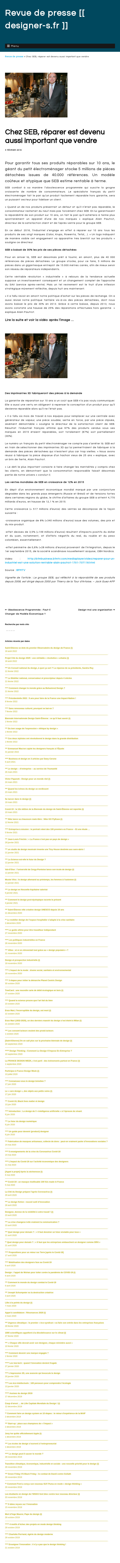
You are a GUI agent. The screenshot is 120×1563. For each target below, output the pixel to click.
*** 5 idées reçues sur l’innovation (21, 1504)
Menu (15, 46)
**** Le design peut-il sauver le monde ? (24, 1454)
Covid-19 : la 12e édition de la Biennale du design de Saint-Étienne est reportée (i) (44, 809)
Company (35, 594)
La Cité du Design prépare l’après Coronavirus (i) (28, 1192)
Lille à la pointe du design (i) (18, 1302)
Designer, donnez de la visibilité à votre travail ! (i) (29, 1212)
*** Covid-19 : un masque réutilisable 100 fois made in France (34, 1182)
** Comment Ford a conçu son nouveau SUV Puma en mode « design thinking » (43, 1484)
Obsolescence (71, 594)
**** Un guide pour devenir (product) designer (27, 1131)
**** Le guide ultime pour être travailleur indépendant (30, 930)
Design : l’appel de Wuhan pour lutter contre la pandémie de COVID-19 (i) (40, 1272)
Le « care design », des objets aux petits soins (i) (28, 1091)
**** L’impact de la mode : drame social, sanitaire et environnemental (38, 970)
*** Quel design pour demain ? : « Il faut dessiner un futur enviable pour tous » (42, 1232)
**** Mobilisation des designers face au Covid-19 (28, 1262)
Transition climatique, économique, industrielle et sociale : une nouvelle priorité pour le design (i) (52, 1464)
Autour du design (18, 589)
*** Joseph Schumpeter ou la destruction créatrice (29, 1292)
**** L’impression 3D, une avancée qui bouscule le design (32, 1373)
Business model (18, 594)
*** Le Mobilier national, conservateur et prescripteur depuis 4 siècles (38, 678)
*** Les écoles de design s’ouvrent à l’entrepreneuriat (30, 1443)
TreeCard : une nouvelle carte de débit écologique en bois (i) (34, 990)
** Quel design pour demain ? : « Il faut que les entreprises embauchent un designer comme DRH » (52, 1242)
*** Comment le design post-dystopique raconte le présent (33, 900)
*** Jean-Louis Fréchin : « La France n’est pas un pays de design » (37, 839)
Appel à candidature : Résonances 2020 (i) (25, 1312)
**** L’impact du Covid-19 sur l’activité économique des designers (36, 1161)
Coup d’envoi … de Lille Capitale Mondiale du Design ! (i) (32, 1403)
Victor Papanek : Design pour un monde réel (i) (27, 779)
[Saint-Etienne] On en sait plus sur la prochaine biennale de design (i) (38, 1041)
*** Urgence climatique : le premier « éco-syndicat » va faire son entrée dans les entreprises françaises (54, 1323)
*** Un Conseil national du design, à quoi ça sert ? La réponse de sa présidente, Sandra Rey (49, 668)
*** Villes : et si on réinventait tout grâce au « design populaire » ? (36, 950)
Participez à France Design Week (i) (22, 1071)
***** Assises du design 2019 (18, 1393)
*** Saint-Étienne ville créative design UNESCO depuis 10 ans (34, 910)
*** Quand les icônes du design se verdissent (26, 789)
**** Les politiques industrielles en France (25, 940)
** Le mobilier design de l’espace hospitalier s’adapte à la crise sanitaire (39, 920)
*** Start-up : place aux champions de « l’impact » (29, 1423)
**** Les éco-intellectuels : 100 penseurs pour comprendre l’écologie (38, 1383)
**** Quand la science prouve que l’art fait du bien (29, 1000)
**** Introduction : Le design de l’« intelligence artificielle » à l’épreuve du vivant (43, 1111)
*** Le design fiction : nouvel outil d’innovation (27, 1202)
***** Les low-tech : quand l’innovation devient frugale (31, 1363)
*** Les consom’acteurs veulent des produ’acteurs (29, 1031)
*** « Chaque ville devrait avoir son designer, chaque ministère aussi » (39, 1343)
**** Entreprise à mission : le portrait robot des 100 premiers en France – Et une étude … (47, 829)
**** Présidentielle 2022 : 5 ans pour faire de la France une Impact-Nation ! (40, 698)
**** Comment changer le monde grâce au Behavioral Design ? (35, 688)
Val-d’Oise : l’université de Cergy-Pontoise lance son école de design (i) (39, 869)
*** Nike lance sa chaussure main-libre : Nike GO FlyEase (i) (33, 819)
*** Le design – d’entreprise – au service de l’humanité (31, 769)
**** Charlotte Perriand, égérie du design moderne (29, 1534)
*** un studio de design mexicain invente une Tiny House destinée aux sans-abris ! (45, 849)
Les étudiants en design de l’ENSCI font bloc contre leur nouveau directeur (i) (42, 1494)
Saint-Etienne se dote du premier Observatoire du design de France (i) (39, 648)
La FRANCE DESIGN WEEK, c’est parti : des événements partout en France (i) (42, 1061)
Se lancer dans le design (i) (18, 799)
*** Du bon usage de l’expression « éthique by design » (31, 728)
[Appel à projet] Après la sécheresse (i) (23, 1171)
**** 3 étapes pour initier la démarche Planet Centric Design (33, 980)
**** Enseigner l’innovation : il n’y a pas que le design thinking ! (35, 1544)
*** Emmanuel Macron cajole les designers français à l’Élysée (34, 748)
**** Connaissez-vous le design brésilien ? (25, 1081)
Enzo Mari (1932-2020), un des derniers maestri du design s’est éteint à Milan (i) (43, 1020)
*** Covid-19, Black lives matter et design (24, 1101)
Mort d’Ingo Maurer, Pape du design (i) (23, 1514)
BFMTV (20, 570)
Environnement (51, 594)
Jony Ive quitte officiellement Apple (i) (23, 1433)
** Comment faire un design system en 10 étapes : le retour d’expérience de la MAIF (45, 1413)
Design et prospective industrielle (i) (22, 960)
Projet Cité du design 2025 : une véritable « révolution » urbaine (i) (37, 658)
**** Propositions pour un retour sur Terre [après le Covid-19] (34, 1252)
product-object (90, 594)
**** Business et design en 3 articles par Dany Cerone (30, 759)
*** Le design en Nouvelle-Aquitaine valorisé (26, 889)
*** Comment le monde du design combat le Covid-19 (30, 1282)
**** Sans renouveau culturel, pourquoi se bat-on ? (29, 708)
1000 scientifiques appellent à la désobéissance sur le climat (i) (35, 1333)
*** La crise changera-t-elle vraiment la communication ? (32, 1222)
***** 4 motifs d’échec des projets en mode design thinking (33, 1524)
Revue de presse (14, 57)
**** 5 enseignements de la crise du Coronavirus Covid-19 (32, 1151)
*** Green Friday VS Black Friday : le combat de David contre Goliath (38, 1474)
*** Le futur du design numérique (21, 1121)
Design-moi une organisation (95, 610)
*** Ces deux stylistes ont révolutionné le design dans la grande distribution (41, 738)
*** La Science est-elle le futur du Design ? (25, 859)
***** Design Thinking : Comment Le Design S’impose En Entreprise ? (38, 1051)
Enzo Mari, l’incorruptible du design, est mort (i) (28, 1010)
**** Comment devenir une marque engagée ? (27, 1353)
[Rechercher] (19, 630)
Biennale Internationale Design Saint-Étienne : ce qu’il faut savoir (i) (37, 718)
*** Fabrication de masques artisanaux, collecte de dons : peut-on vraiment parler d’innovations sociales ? (56, 1141)
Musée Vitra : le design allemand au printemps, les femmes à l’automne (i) (40, 879)
